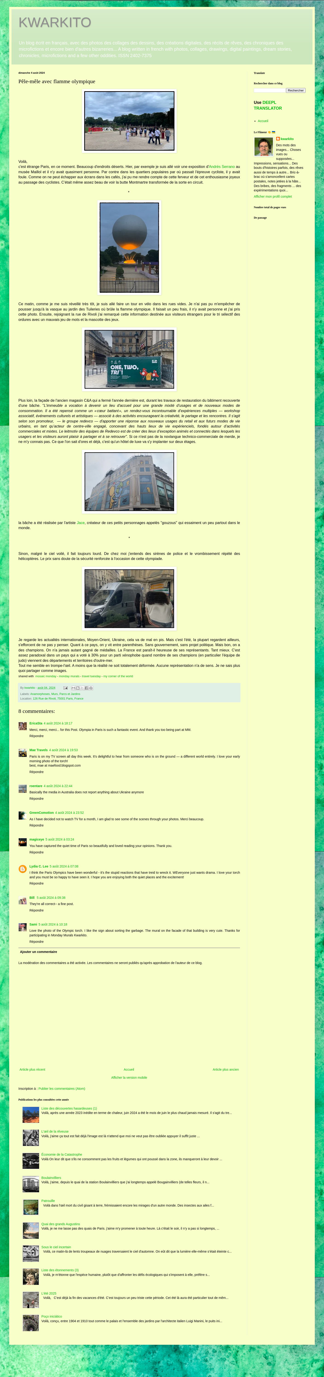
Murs (54, 694)
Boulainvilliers (51, 1178)
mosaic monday (45, 676)
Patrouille (48, 1201)
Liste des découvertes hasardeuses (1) (69, 1108)
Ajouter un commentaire (38, 952)
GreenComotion (41, 812)
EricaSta (35, 723)
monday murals (69, 676)
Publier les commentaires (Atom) (61, 1088)
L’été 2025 (48, 1293)
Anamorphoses (40, 694)
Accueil (129, 1069)
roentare (35, 786)
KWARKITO (54, 22)
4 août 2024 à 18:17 (58, 723)
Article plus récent (32, 1069)
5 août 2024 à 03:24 (60, 839)
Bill (32, 897)
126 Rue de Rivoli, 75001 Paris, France (58, 698)
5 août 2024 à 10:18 (52, 924)
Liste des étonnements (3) (60, 1270)
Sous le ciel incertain (56, 1247)
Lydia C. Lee (38, 866)
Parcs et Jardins (69, 694)
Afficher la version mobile (129, 1077)
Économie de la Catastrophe (61, 1154)
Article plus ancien (226, 1069)
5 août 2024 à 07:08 (64, 866)
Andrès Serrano (222, 167)
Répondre (36, 736)
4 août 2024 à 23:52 (69, 812)
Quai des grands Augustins (60, 1224)
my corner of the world (118, 676)
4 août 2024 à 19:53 (63, 750)
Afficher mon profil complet (273, 196)
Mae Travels (38, 750)
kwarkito (287, 139)
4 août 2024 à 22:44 (58, 786)
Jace (81, 523)
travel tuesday (91, 676)
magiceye (36, 839)
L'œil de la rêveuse (55, 1131)
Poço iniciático (51, 1316)
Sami (33, 924)
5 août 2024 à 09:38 (51, 897)
